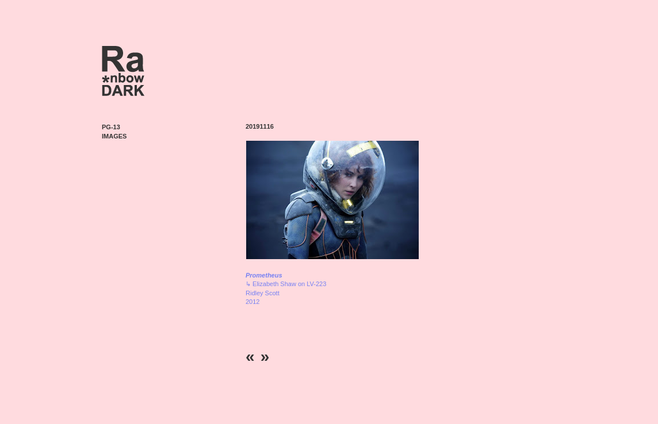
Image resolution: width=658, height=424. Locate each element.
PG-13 (111, 127)
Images (114, 136)
